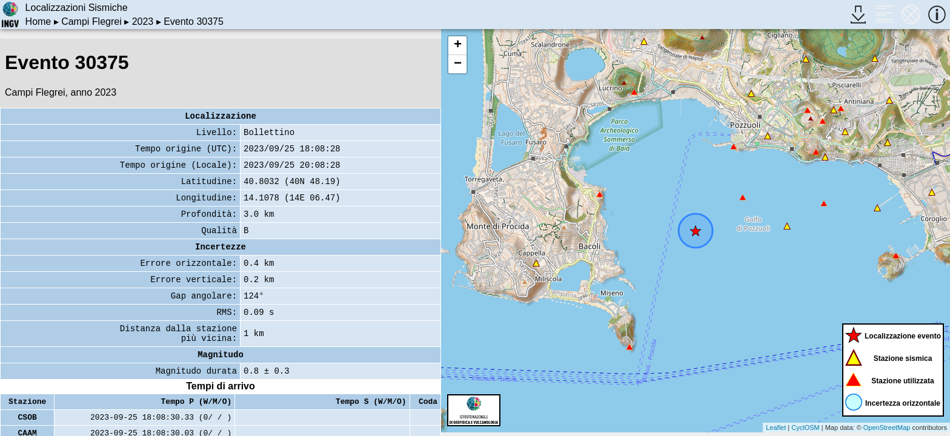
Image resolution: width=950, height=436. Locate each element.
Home (38, 21)
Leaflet (776, 427)
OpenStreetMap (887, 427)
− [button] (458, 64)
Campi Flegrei (91, 21)
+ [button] (458, 45)
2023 (143, 21)
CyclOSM (805, 427)
